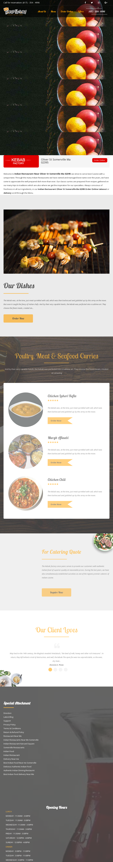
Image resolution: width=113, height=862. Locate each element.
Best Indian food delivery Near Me (19, 774)
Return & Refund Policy (14, 732)
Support (7, 720)
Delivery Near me (11, 759)
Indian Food (9, 751)
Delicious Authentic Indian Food (17, 766)
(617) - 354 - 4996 (31, 2)
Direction (7, 713)
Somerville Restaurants (14, 747)
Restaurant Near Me (13, 736)
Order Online (67, 11)
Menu (53, 11)
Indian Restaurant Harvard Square (19, 743)
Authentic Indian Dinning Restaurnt (19, 770)
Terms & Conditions (12, 728)
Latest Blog (8, 717)
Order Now (18, 320)
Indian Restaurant (12, 755)
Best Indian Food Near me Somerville (20, 762)
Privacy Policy (10, 724)
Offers (80, 11)
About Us (42, 11)
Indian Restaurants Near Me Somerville (21, 740)
